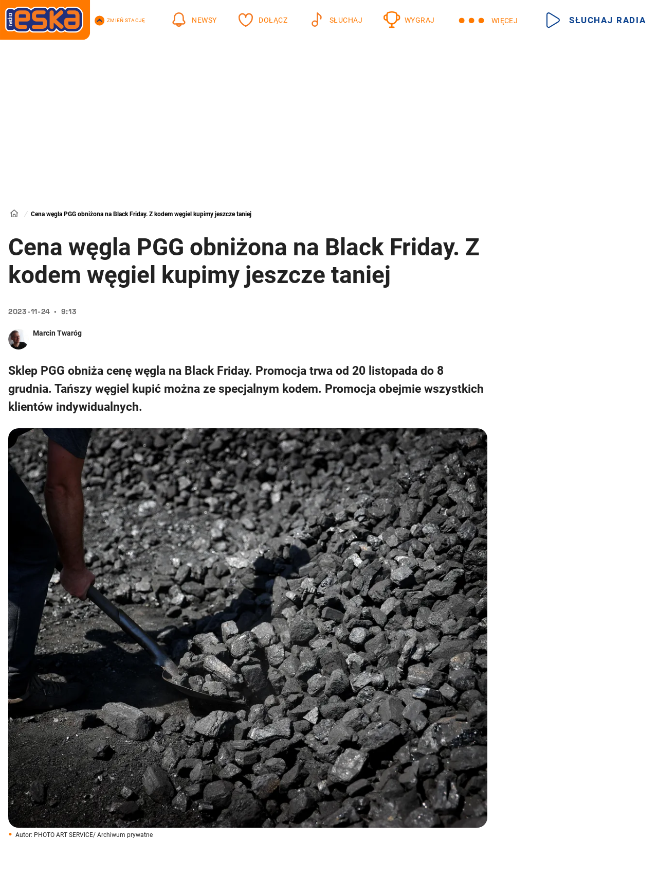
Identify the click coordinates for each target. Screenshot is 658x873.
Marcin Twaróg (57, 333)
